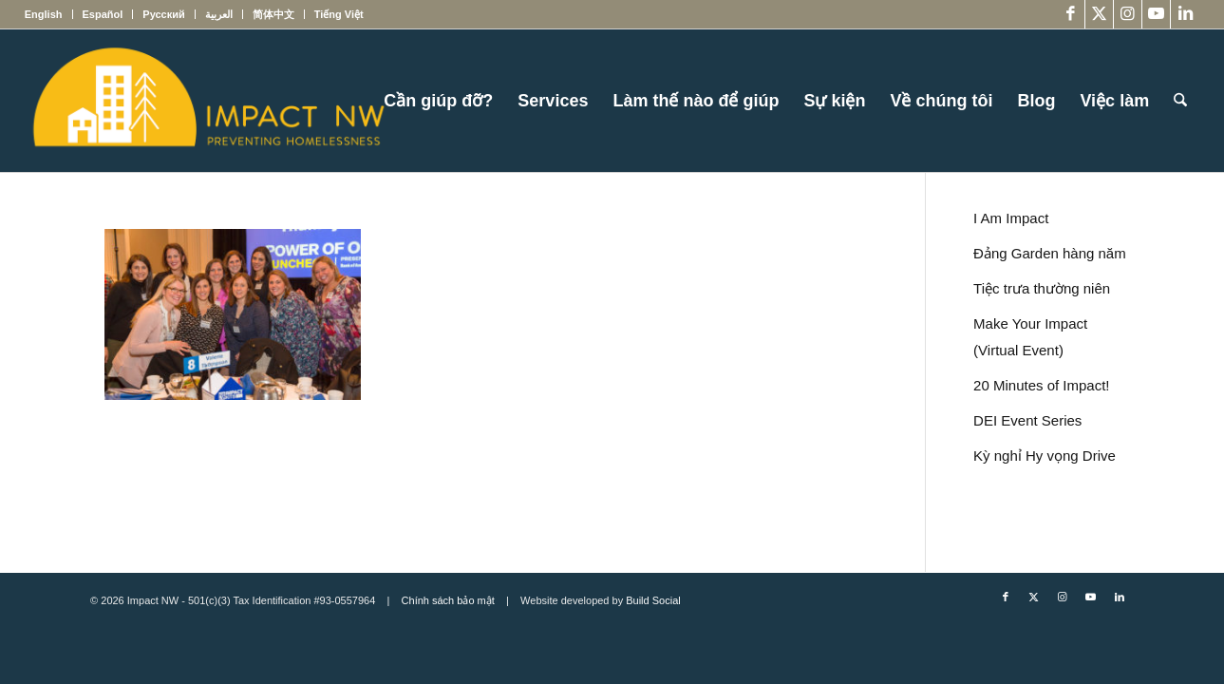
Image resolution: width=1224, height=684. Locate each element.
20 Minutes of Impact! (1041, 385)
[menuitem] (49, 14)
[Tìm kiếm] (1180, 100)
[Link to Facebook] (1070, 14)
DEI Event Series (1027, 420)
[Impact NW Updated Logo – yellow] (208, 100)
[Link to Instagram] (1127, 14)
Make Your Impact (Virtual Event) (1030, 336)
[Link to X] (1099, 14)
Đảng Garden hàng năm (1049, 253)
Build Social (653, 600)
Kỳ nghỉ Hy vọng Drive (1044, 455)
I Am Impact (1010, 218)
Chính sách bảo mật (448, 600)
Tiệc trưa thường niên (1041, 288)
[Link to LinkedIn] (1185, 14)
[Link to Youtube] (1156, 14)
